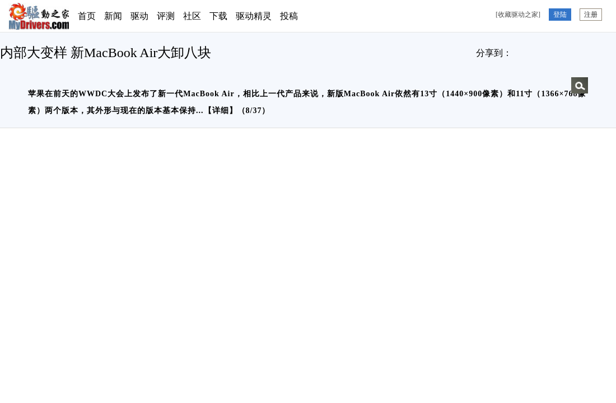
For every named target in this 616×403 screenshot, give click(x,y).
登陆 (560, 14)
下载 (218, 16)
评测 (166, 16)
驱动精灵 (254, 16)
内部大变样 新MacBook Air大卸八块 (105, 52)
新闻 (113, 16)
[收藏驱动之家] (518, 14)
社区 (192, 16)
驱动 (139, 16)
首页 (87, 16)
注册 (591, 14)
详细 (220, 110)
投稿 (289, 16)
